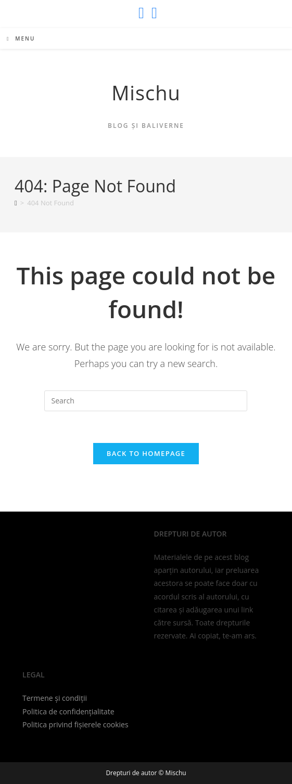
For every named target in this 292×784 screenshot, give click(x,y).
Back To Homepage (146, 453)
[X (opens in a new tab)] (141, 13)
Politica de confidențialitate (68, 711)
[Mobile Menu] (21, 38)
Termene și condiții (54, 698)
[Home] (16, 202)
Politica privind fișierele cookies (75, 724)
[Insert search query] (145, 400)
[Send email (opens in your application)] (152, 13)
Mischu (146, 92)
